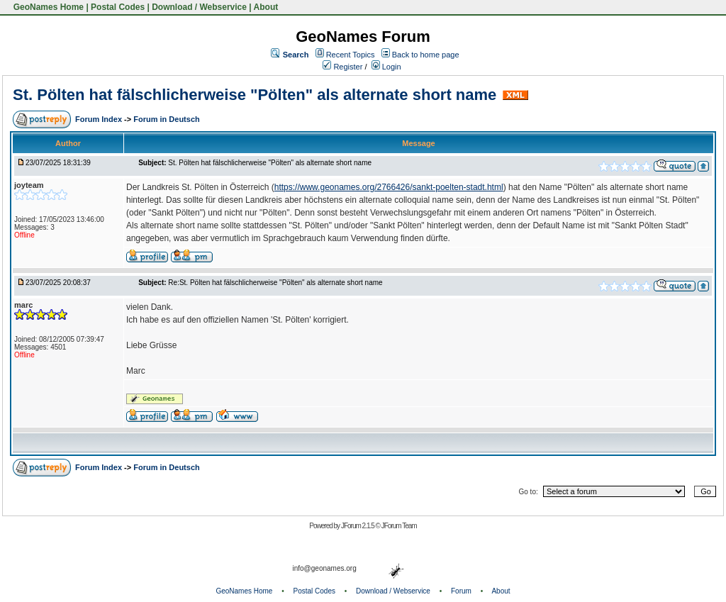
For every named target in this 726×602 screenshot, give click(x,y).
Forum (461, 591)
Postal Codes (118, 7)
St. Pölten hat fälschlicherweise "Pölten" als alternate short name (254, 95)
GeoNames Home (47, 7)
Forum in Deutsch (166, 119)
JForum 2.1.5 (358, 526)
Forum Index (99, 119)
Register (342, 66)
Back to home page (425, 54)
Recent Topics (350, 54)
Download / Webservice (199, 7)
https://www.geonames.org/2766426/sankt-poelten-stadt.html (388, 187)
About (266, 7)
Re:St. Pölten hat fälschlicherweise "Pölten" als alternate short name (275, 282)
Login (386, 66)
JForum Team (399, 526)
